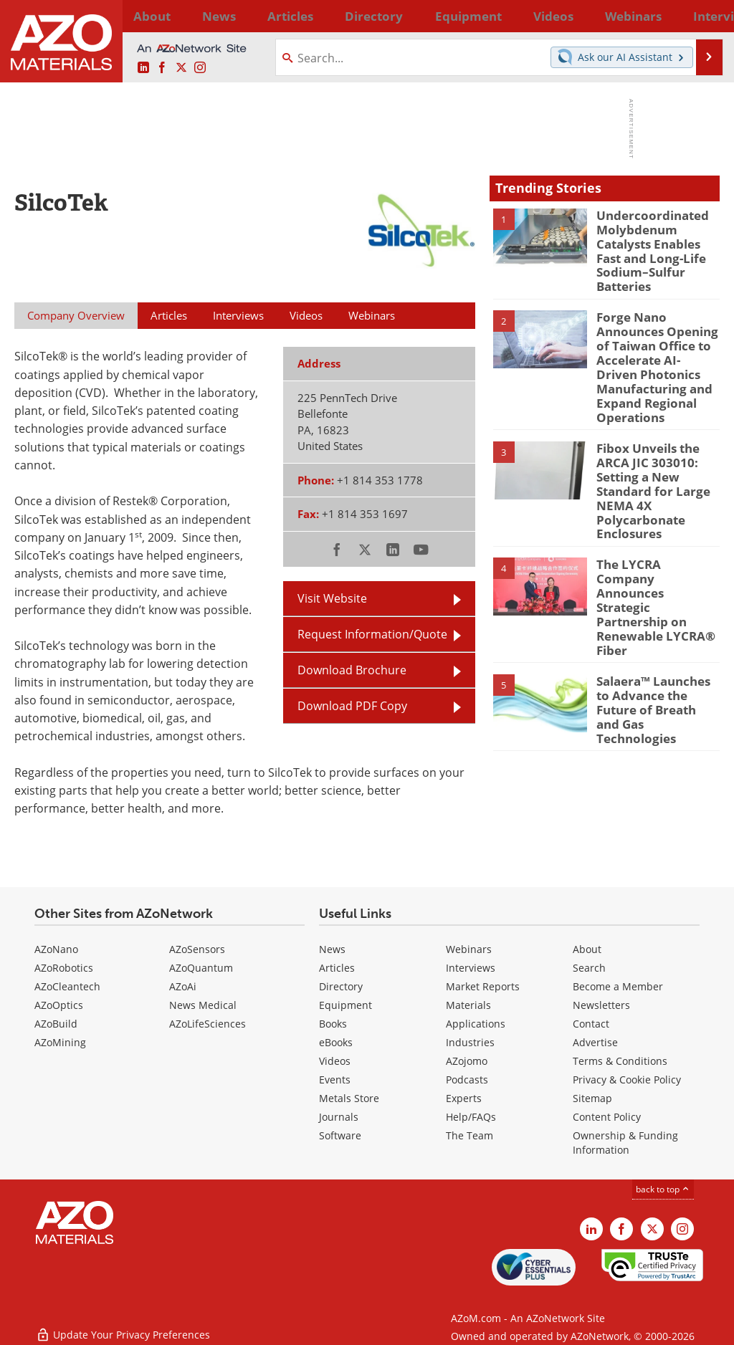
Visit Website (332, 598)
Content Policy (607, 1117)
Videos (335, 1061)
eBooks (336, 1042)
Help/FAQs (471, 1117)
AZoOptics (58, 1005)
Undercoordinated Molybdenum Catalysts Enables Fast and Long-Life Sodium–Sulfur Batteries (657, 241)
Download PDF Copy (352, 705)
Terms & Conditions (620, 1061)
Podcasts (467, 1079)
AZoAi (182, 986)
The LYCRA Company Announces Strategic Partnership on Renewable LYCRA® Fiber (651, 548)
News (332, 949)
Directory (330, 16)
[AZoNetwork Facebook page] (162, 67)
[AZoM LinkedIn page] (143, 67)
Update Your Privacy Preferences (123, 1327)
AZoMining (60, 1042)
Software (340, 1135)
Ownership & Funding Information (625, 1143)
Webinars (469, 949)
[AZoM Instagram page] (200, 67)
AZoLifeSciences (207, 1023)
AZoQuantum (201, 968)
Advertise (595, 1042)
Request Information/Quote (372, 633)
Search (589, 968)
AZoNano (56, 949)
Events (335, 1079)
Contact (591, 1023)
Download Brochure (351, 669)
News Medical (203, 1005)
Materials (468, 1005)
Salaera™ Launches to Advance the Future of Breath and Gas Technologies (657, 622)
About (587, 949)
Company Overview (76, 315)
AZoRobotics (63, 968)
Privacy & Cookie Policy (627, 1079)
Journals (338, 1117)
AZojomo (466, 1061)
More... (702, 16)
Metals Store (349, 1098)
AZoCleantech (67, 986)
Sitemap (592, 1098)
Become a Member (618, 986)
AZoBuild (55, 1023)
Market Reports (483, 986)
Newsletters (601, 1005)
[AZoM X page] (181, 67)
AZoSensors (197, 949)
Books (333, 1023)
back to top (663, 1189)
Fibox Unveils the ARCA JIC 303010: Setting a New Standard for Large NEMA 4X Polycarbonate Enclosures (646, 454)
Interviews (470, 968)
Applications (475, 1023)
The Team (469, 1135)
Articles (337, 968)
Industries (470, 1042)
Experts (464, 1098)
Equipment (345, 1005)
